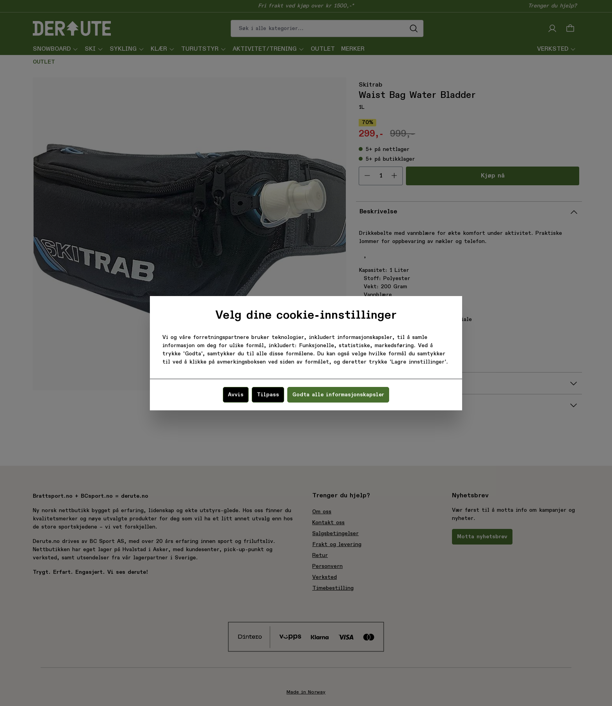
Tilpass (268, 394)
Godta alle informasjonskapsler (338, 394)
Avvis (236, 394)
